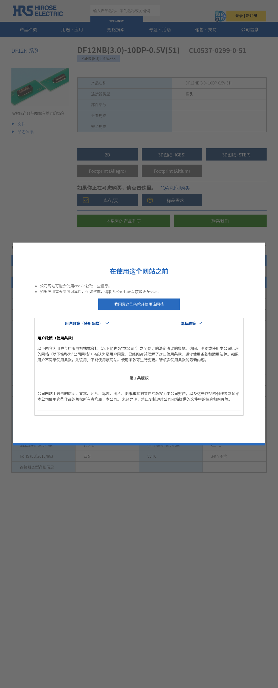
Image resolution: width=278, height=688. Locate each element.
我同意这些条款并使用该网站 (139, 304)
